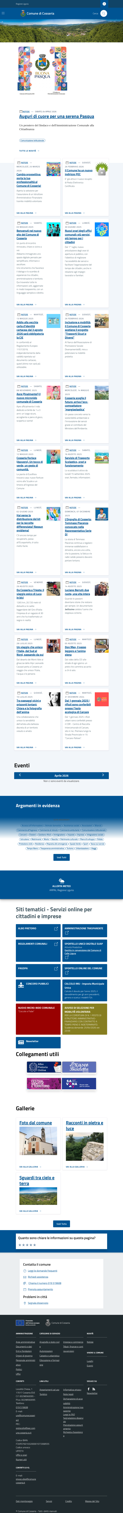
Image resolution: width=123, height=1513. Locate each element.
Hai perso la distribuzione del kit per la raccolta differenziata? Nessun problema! (30, 522)
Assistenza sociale (71, 825)
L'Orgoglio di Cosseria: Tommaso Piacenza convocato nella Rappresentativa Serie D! (78, 526)
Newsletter (92, 1393)
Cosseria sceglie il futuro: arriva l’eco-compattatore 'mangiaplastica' (76, 403)
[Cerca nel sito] (102, 13)
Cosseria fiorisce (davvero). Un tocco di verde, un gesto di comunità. (30, 463)
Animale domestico (53, 825)
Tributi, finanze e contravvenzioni (73, 1349)
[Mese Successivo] (103, 775)
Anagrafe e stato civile (50, 1344)
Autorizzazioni (46, 1351)
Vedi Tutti (61, 857)
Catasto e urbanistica (49, 1355)
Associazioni (87, 825)
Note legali (68, 1394)
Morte (46, 839)
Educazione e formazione (49, 1362)
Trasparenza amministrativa (52, 848)
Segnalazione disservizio (73, 1419)
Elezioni (32, 834)
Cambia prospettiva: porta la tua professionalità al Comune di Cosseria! (29, 180)
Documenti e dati (24, 1346)
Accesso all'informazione (32, 825)
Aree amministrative (25, 1342)
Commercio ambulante (69, 830)
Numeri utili (21, 1459)
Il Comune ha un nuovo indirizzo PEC (79, 172)
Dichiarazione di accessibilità (73, 1401)
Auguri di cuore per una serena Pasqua (56, 116)
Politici (19, 1369)
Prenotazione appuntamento (73, 1426)
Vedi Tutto (62, 1224)
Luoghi (90, 1361)
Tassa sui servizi (97, 844)
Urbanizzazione (82, 848)
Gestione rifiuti (44, 834)
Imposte (71, 834)
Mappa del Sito (92, 1501)
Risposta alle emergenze (56, 844)
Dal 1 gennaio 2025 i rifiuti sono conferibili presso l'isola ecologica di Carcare (78, 706)
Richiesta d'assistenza (73, 1433)
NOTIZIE (26, 111)
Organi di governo (24, 1355)
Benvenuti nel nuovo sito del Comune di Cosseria (29, 234)
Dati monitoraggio (24, 1501)
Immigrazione (59, 834)
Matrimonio (36, 839)
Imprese (80, 834)
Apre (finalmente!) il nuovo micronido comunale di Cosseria (29, 398)
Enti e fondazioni (24, 1351)
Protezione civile (26, 844)
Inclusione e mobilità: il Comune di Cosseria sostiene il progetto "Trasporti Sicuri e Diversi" (78, 329)
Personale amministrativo (25, 1362)
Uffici (18, 1374)
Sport (85, 844)
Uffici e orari (21, 1455)
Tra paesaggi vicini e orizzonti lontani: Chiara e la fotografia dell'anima (29, 706)
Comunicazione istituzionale (94, 830)
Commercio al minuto (49, 830)
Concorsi (23, 834)
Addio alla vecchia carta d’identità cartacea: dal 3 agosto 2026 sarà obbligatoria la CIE (30, 329)
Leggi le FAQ (69, 1414)
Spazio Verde (75, 844)
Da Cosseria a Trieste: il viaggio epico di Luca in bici (30, 594)
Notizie (90, 1342)
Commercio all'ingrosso (27, 830)
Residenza (39, 844)
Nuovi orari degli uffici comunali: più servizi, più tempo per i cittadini (78, 236)
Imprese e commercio (73, 1342)
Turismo (70, 848)
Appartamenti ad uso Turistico (49, 1392)
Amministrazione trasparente (73, 1409)
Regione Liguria (22, 3)
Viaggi (93, 848)
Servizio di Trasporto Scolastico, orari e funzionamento (77, 461)
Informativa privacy (72, 1389)
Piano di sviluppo (87, 839)
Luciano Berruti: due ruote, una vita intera (77, 592)
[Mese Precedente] (19, 775)
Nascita (54, 839)
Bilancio (98, 825)
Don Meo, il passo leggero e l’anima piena (75, 651)
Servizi (49, 1501)
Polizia (100, 839)
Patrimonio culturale (69, 839)
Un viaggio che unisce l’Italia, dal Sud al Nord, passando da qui (30, 651)
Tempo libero (32, 848)
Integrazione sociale (95, 834)
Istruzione (24, 839)
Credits (68, 1501)
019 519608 (22, 1407)
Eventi (90, 1365)
